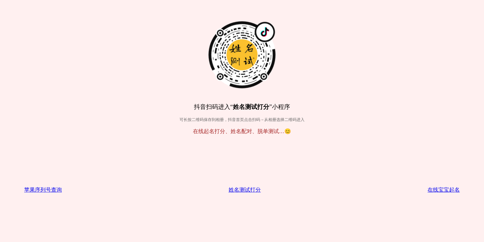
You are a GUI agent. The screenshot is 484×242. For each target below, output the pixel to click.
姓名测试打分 (245, 190)
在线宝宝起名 (444, 190)
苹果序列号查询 (43, 190)
